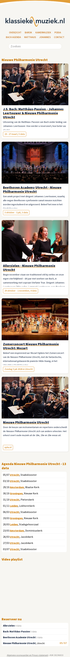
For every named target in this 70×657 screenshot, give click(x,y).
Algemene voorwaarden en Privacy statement (27, 655)
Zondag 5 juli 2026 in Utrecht (19, 369)
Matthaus (30, 37)
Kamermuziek (43, 32)
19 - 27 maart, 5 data (15, 134)
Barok (28, 32)
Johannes (45, 37)
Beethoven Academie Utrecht (19, 637)
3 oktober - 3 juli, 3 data (16, 212)
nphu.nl (8, 447)
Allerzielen (9, 625)
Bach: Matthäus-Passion (16, 631)
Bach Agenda (13, 37)
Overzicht (15, 32)
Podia (57, 32)
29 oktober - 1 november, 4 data (21, 290)
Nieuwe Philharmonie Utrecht (19, 643)
